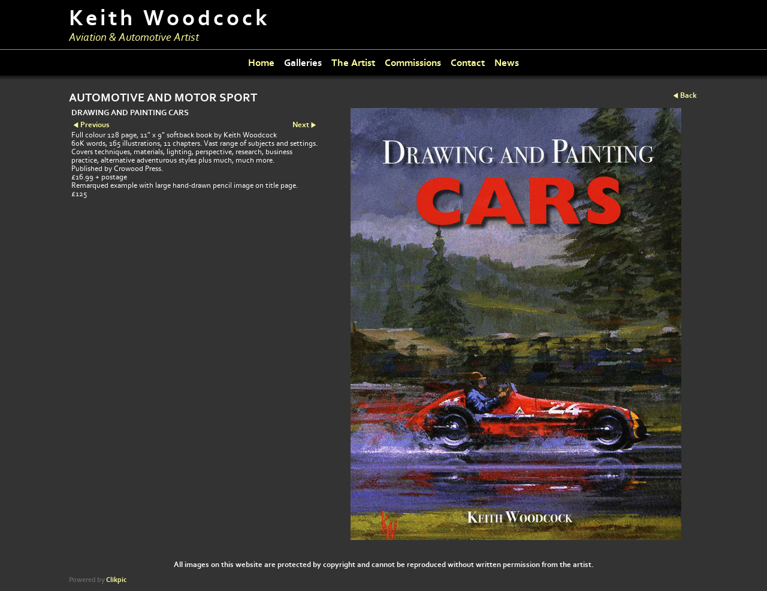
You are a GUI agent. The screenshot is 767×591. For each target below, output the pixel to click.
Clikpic (116, 580)
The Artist (353, 62)
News (506, 62)
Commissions (413, 62)
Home (261, 62)
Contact (468, 62)
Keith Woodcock (169, 18)
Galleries (303, 62)
